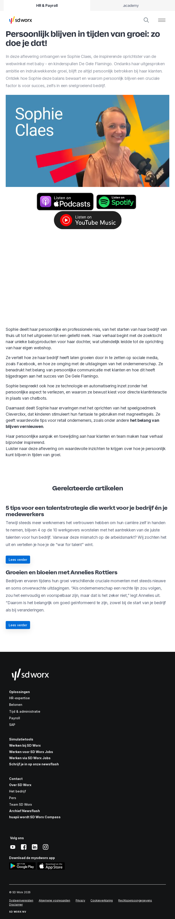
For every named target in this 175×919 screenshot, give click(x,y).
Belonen (15, 704)
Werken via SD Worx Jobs (30, 758)
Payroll (14, 718)
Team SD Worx (20, 804)
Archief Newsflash (24, 811)
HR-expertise (19, 698)
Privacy (80, 900)
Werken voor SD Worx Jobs (31, 751)
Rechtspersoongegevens (135, 900)
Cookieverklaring (101, 900)
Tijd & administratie (24, 711)
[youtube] (12, 847)
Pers (12, 798)
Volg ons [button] (17, 838)
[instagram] (45, 847)
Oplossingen (19, 692)
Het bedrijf (17, 791)
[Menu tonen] (162, 20)
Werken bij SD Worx (25, 745)
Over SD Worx (20, 785)
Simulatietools (21, 739)
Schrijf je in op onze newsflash (34, 764)
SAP (12, 724)
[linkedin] (34, 847)
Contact (16, 778)
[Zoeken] (146, 20)
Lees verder (18, 560)
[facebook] (23, 847)
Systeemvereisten (21, 900)
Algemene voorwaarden (54, 900)
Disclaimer (16, 904)
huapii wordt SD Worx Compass (35, 817)
